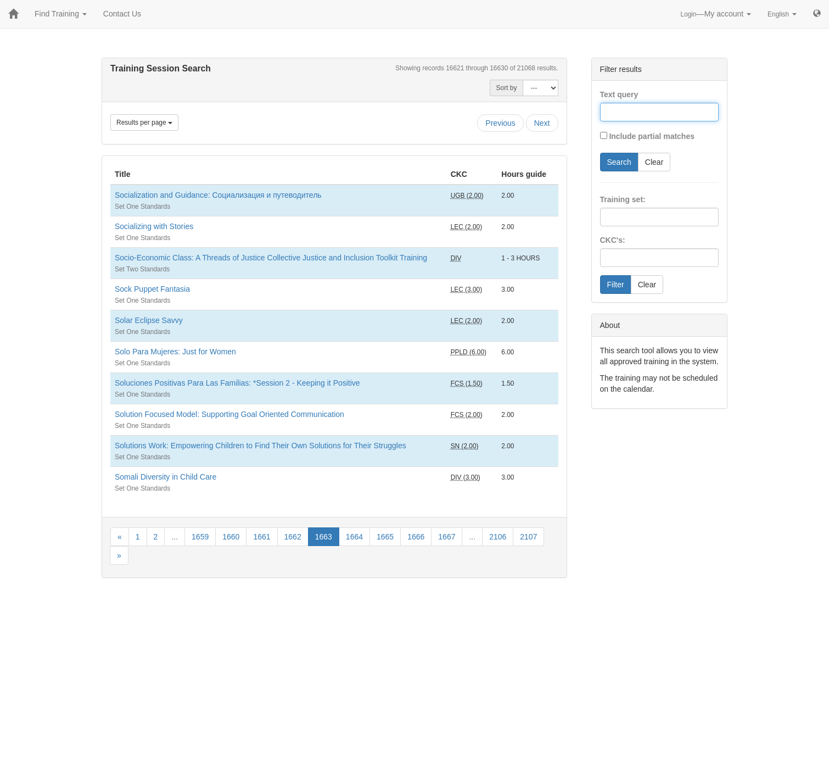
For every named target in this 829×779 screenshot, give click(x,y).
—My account (716, 13)
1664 (354, 536)
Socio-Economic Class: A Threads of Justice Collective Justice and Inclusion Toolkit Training (271, 257)
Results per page (144, 122)
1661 (261, 536)
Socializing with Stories (154, 226)
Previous (500, 123)
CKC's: (612, 240)
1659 (200, 536)
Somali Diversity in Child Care (165, 476)
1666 (415, 536)
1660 (230, 536)
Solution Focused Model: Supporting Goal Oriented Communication (229, 414)
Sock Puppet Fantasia (152, 289)
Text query (619, 94)
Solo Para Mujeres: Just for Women (175, 351)
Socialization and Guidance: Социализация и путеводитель (218, 195)
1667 (446, 536)
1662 (292, 536)
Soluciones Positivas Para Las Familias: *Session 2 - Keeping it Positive (237, 383)
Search (619, 162)
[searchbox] (620, 217)
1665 (385, 536)
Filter (615, 284)
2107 (528, 536)
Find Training (61, 13)
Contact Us (122, 13)
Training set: (623, 199)
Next (542, 123)
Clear (654, 162)
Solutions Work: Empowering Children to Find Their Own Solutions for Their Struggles (260, 445)
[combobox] (659, 217)
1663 (323, 536)
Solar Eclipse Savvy (149, 320)
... (174, 536)
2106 (497, 536)
